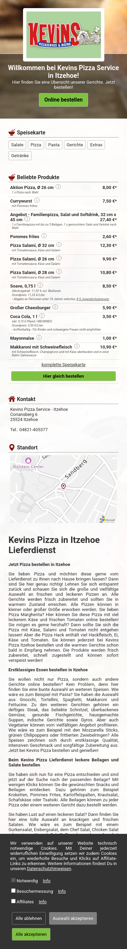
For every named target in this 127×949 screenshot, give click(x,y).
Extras (96, 144)
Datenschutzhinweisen (49, 868)
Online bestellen (63, 100)
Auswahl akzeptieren (73, 918)
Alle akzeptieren (31, 934)
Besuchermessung (35, 891)
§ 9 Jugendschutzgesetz (93, 299)
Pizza (35, 144)
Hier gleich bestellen (63, 376)
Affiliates (25, 901)
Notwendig (27, 880)
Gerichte (75, 144)
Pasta (54, 144)
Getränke (20, 155)
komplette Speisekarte (64, 364)
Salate (17, 144)
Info (47, 880)
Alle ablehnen (29, 918)
